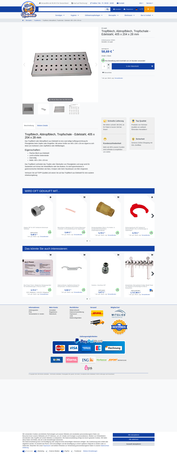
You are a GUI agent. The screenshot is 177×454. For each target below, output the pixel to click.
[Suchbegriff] (71, 9)
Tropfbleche (37, 20)
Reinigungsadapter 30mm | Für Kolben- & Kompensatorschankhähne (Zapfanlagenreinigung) (103, 229)
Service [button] (149, 3)
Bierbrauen (129, 15)
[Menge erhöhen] (108, 64)
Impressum (73, 314)
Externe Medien (54, 451)
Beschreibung (29, 125)
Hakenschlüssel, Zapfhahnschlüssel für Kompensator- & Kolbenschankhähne (68, 285)
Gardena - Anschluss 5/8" (98, 285)
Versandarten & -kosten (36, 314)
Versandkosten (118, 78)
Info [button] (140, 3)
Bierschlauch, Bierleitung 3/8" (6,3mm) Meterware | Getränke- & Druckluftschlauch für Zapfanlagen (71, 228)
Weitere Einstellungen (90, 451)
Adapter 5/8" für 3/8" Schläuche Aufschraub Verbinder (36, 228)
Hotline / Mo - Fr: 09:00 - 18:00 (102, 3)
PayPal (67, 451)
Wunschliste (107, 72)
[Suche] (107, 9)
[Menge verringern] (108, 67)
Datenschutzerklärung (77, 312)
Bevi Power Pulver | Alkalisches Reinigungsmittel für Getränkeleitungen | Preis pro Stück (37, 285)
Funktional (77, 451)
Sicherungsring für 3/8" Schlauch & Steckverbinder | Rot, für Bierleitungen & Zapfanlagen (136, 229)
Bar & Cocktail (146, 15)
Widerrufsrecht (74, 310)
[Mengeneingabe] (104, 66)
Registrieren (53, 312)
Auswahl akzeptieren (133, 444)
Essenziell (29, 451)
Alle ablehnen (134, 439)
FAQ (30, 312)
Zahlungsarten (33, 310)
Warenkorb (52, 314)
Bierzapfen (113, 15)
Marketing (41, 451)
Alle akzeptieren (133, 435)
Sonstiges (59, 15)
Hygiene (74, 15)
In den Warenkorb (139, 66)
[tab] (29, 125)
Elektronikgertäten (76, 318)
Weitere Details (42, 125)
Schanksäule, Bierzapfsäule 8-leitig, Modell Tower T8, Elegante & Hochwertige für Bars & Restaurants (139, 286)
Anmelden (52, 310)
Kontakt (120, 3)
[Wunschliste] (141, 9)
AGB (71, 316)
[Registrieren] (128, 9)
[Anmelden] (117, 9)
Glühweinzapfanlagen (93, 15)
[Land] (136, 9)
